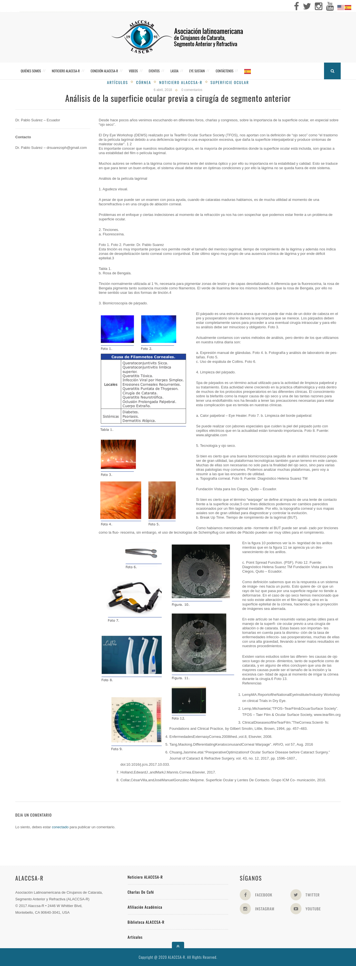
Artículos (117, 82)
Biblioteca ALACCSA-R (146, 922)
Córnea (143, 82)
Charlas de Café (141, 892)
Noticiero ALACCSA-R (66, 70)
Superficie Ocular (230, 82)
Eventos (154, 70)
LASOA (174, 70)
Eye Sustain (197, 70)
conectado (60, 827)
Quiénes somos (31, 70)
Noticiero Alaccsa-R (180, 82)
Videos (133, 70)
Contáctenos (224, 70)
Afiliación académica (145, 907)
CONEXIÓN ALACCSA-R (104, 70)
